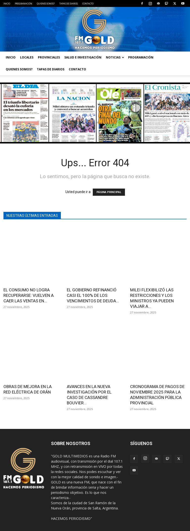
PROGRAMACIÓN (23, 3)
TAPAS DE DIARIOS (68, 3)
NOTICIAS (115, 57)
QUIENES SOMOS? (46, 3)
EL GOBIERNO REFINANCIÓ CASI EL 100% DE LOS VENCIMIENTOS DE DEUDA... (93, 295)
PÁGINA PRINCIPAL (108, 192)
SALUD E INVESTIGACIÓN (82, 57)
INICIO (6, 3)
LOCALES (26, 57)
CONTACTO (88, 3)
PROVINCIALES (49, 57)
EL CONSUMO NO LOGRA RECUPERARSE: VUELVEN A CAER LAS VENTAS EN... (28, 295)
